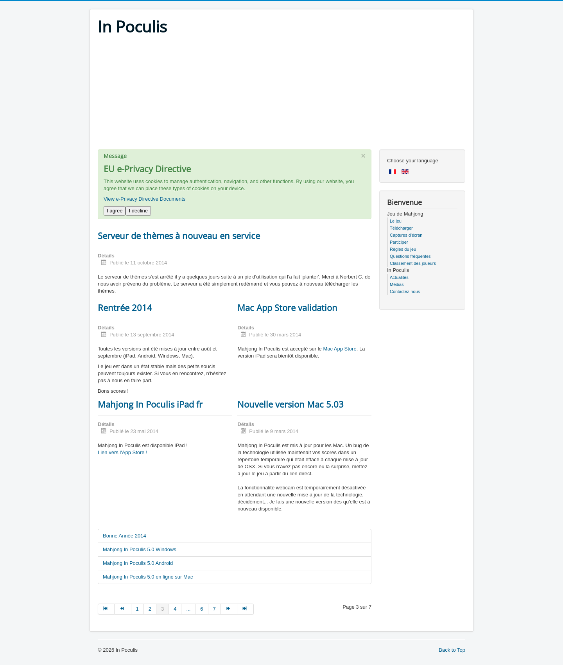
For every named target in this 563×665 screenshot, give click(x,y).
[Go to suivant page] (229, 609)
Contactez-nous (405, 291)
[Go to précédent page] (123, 609)
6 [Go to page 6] (201, 609)
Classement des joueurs (413, 263)
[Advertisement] (281, 94)
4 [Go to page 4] (175, 609)
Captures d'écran (406, 235)
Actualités (399, 277)
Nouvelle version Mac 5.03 (290, 404)
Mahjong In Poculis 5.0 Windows (139, 549)
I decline (138, 211)
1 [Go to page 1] (137, 609)
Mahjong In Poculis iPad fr (150, 404)
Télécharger (401, 228)
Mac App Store (339, 349)
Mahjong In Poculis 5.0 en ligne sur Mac (148, 577)
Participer (399, 242)
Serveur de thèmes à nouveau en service (179, 235)
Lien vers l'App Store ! (122, 452)
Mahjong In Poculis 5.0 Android (138, 563)
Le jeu (396, 221)
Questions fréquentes (410, 256)
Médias (396, 284)
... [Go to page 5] (188, 609)
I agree (114, 211)
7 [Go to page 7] (214, 609)
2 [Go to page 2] (150, 609)
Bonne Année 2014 (124, 536)
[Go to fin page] (245, 609)
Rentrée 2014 (125, 307)
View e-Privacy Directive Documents (144, 199)
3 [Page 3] (162, 609)
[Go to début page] (106, 609)
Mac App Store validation (287, 307)
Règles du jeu (403, 249)
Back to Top (452, 650)
